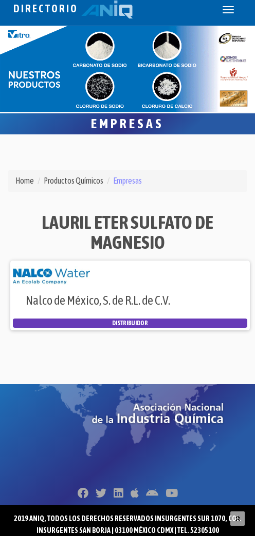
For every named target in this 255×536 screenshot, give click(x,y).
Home (24, 180)
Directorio (73, 8)
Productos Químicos (73, 180)
